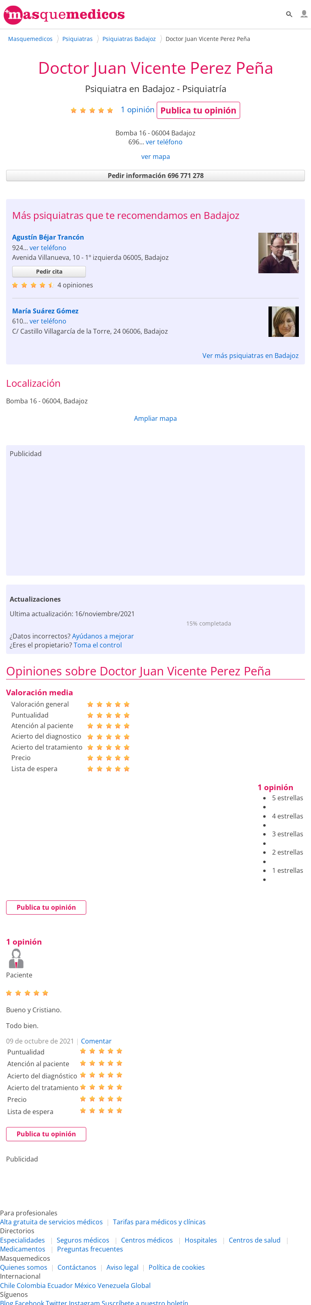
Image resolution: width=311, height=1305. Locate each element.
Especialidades (22, 1240)
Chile (7, 1285)
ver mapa (155, 156)
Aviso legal (122, 1267)
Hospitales (201, 1240)
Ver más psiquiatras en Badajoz (250, 355)
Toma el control (98, 645)
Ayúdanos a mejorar (103, 636)
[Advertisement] (155, 515)
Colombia (31, 1285)
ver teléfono (164, 141)
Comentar (96, 1041)
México (85, 1285)
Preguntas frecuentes (90, 1249)
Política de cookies (177, 1267)
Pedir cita (49, 271)
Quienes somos (23, 1267)
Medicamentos (22, 1249)
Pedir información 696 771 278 (156, 175)
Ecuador (60, 1285)
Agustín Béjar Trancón (48, 237)
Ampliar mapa (155, 418)
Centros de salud (255, 1240)
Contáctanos (77, 1267)
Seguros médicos (83, 1240)
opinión (138, 109)
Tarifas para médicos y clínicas (159, 1221)
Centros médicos (147, 1240)
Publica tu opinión (198, 110)
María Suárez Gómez (45, 310)
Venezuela (113, 1285)
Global (141, 1285)
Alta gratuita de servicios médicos (51, 1221)
